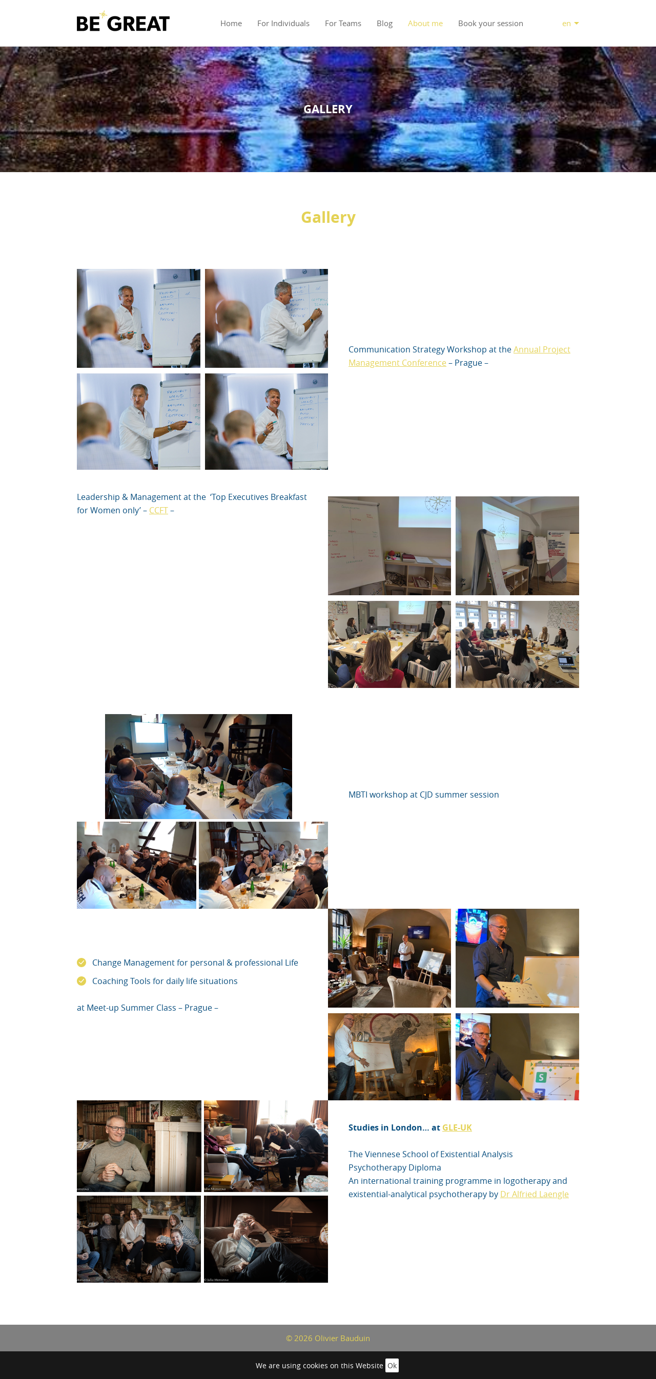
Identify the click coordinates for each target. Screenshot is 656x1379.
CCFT (158, 510)
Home (231, 23)
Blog (385, 23)
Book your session (490, 23)
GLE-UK (457, 1127)
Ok (392, 1365)
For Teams (343, 23)
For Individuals (283, 23)
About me (425, 23)
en (566, 23)
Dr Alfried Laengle (534, 1194)
